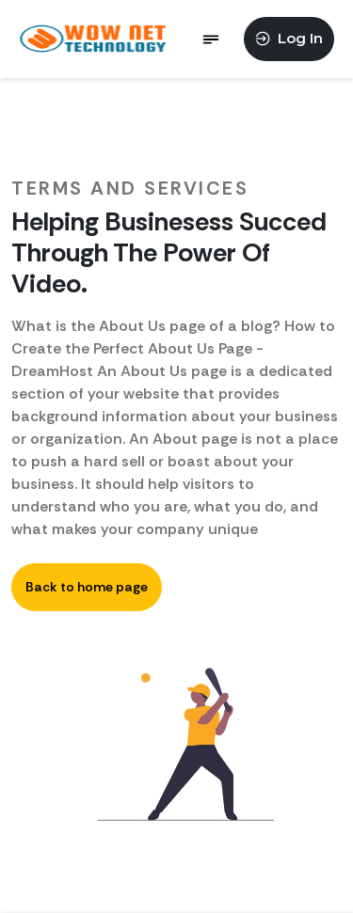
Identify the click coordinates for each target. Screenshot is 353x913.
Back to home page (86, 586)
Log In (289, 38)
